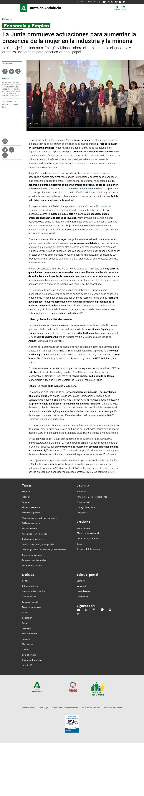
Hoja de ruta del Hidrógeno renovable (86, 225)
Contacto (80, 2)
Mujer (4, 83)
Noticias (5, 19)
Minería (16, 83)
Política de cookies (91, 707)
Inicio (49, 8)
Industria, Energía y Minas (59, 140)
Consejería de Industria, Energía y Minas (10, 104)
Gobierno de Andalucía (10, 96)
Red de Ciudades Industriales (86, 188)
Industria (10, 83)
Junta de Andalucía (24, 8)
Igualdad (5, 85)
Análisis (5, 87)
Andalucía (16, 91)
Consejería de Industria (10, 89)
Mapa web (91, 2)
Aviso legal (43, 707)
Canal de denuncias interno (65, 707)
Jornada (18, 85)
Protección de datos (113, 707)
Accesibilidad (28, 707)
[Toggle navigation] (124, 8)
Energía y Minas (7, 91)
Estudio (12, 85)
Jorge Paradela (13, 87)
